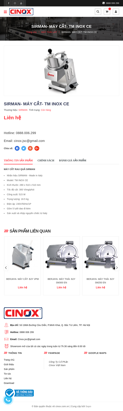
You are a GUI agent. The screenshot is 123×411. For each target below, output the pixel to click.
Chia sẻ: (8, 148)
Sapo (88, 406)
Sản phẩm (9, 369)
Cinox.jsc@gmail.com (29, 339)
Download (9, 383)
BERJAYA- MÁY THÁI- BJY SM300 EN (61, 281)
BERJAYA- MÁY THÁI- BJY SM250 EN (100, 281)
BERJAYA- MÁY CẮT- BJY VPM (22, 279)
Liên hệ (8, 378)
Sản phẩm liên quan (30, 231)
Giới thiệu (9, 364)
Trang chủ (9, 360)
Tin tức (7, 373)
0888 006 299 (110, 3)
